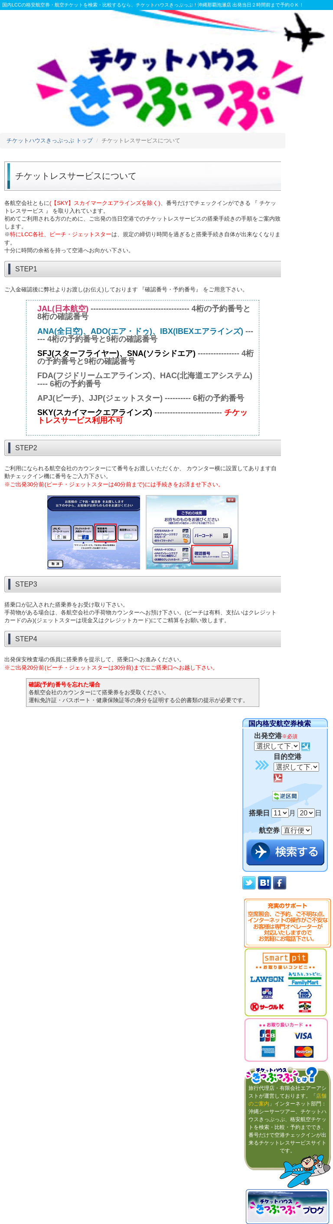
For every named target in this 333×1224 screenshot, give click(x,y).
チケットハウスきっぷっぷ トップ (50, 140)
